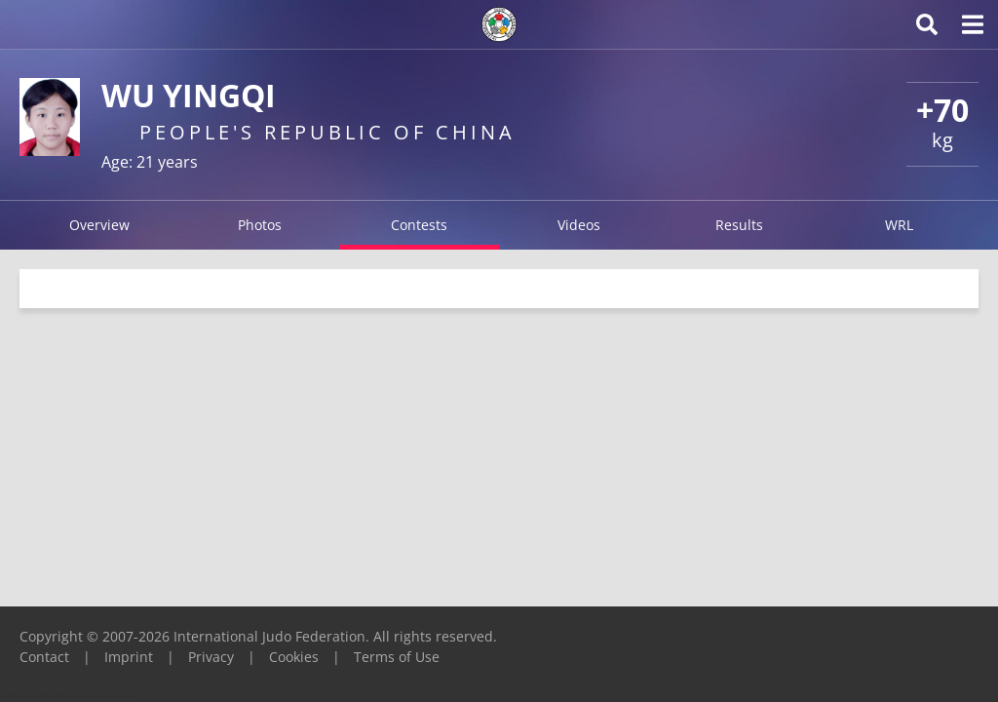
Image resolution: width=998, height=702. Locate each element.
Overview (99, 224)
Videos (578, 224)
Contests (419, 224)
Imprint (128, 656)
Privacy (211, 656)
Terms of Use (397, 656)
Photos (260, 224)
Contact (44, 656)
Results (739, 224)
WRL (899, 224)
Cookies (294, 656)
